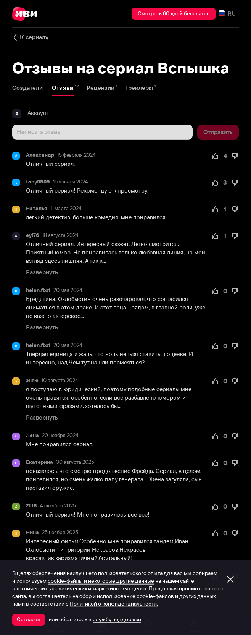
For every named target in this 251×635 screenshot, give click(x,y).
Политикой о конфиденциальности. (114, 604)
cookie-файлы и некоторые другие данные (101, 581)
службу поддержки (117, 619)
